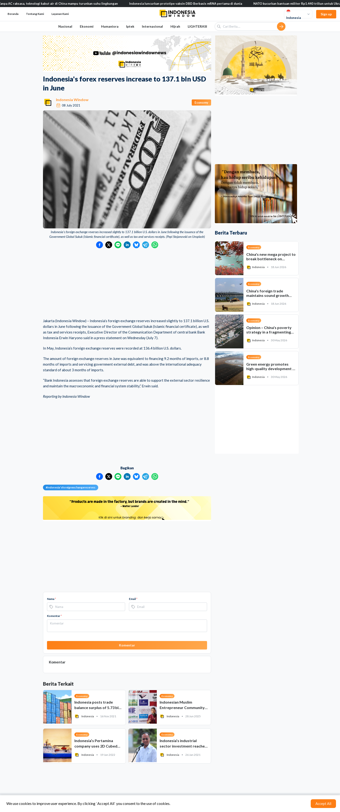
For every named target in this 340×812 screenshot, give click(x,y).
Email (133, 599)
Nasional (65, 26)
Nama (51, 599)
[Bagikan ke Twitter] (108, 244)
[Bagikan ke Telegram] (145, 244)
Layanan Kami (60, 14)
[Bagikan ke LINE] (118, 244)
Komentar (54, 616)
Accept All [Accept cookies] (323, 803)
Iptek (130, 26)
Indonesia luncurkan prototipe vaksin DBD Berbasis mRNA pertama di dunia (190, 3)
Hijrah (175, 26)
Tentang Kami (35, 14)
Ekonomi (87, 26)
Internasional (152, 26)
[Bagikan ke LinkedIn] (127, 244)
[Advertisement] (127, 284)
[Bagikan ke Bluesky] (136, 244)
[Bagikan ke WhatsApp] (154, 244)
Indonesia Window (72, 99)
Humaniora (110, 26)
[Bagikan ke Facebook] (99, 244)
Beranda (13, 14)
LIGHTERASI (197, 26)
